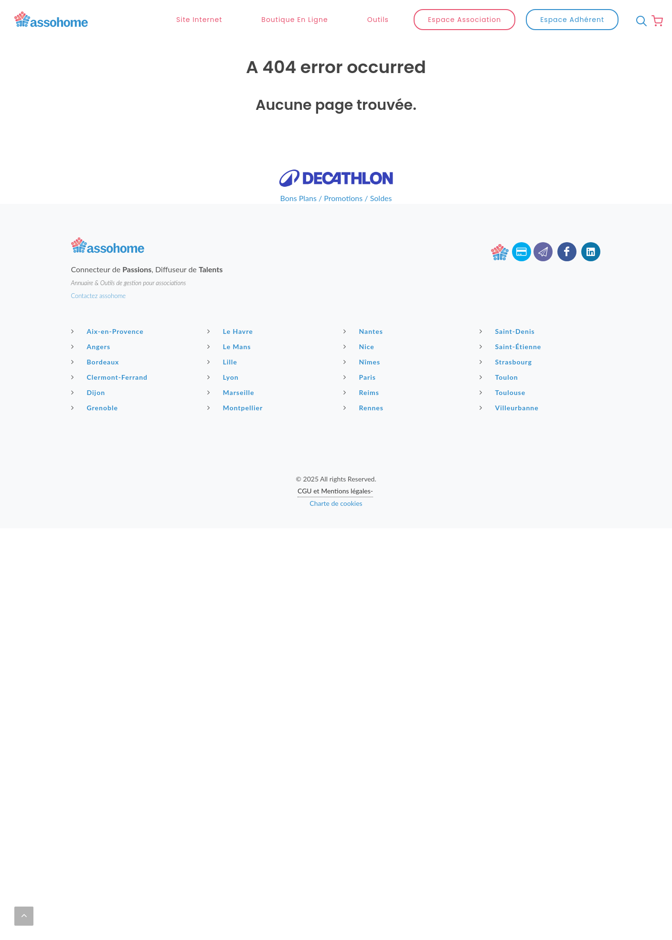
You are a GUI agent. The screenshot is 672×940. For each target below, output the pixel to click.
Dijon (90, 392)
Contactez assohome (98, 295)
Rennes (365, 407)
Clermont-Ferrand (111, 377)
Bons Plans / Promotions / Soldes (336, 198)
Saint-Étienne (512, 346)
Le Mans (230, 346)
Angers (92, 346)
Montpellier (236, 407)
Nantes (364, 331)
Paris (361, 377)
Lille (223, 361)
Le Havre (231, 331)
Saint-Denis (508, 331)
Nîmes (363, 361)
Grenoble (96, 407)
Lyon (224, 377)
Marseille (232, 392)
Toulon (500, 377)
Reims (362, 392)
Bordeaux (96, 361)
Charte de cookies (335, 503)
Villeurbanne (510, 407)
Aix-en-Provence (109, 331)
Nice (360, 346)
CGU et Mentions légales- (335, 491)
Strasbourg (507, 361)
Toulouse (504, 392)
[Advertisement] (336, 595)
